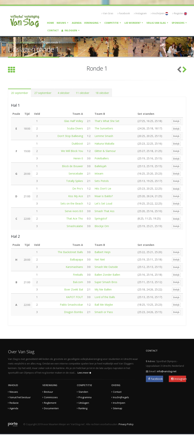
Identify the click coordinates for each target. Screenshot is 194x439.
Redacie (14, 402)
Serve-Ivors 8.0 (74, 211)
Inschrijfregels (121, 397)
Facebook (123, 13)
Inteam (99, 173)
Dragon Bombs (73, 312)
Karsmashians (74, 267)
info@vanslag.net (166, 371)
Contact (53, 30)
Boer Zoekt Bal (73, 289)
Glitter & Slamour (105, 151)
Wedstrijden (27, 42)
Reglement (50, 402)
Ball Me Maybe (104, 304)
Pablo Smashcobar (71, 304)
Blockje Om (102, 226)
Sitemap (117, 408)
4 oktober (64, 93)
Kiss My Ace (75, 196)
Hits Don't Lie (103, 188)
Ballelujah (100, 166)
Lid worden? (132, 22)
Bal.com (78, 282)
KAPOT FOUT (74, 297)
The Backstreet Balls (70, 252)
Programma (85, 397)
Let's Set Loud (103, 203)
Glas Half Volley (73, 121)
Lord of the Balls (105, 297)
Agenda (76, 22)
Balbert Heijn (102, 252)
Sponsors (178, 22)
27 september (42, 93)
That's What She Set (107, 121)
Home (50, 22)
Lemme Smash (104, 136)
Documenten (51, 408)
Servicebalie (76, 173)
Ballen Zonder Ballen (107, 274)
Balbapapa (76, 259)
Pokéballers (102, 158)
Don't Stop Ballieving (70, 136)
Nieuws (61, 22)
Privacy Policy (126, 424)
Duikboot (77, 143)
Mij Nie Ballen (103, 289)
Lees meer (84, 372)
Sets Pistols (102, 181)
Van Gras (107, 13)
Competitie (111, 22)
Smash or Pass (104, 312)
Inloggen (69, 30)
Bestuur (48, 391)
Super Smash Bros (106, 282)
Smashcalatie (75, 226)
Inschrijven (159, 13)
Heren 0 (78, 158)
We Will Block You (72, 151)
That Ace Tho (74, 218)
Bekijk (176, 121)
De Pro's (77, 188)
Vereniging (91, 22)
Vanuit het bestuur (20, 397)
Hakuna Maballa (104, 143)
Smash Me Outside (106, 267)
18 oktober (102, 93)
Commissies (51, 397)
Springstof (101, 218)
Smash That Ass (104, 211)
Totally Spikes (74, 181)
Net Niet (100, 259)
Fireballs (78, 274)
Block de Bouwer (72, 166)
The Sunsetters (104, 128)
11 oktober (82, 93)
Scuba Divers (75, 128)
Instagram (140, 13)
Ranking (82, 408)
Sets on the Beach (71, 203)
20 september (19, 93)
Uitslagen (83, 402)
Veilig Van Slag (156, 22)
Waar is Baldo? (104, 196)
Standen (83, 391)
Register (179, 13)
